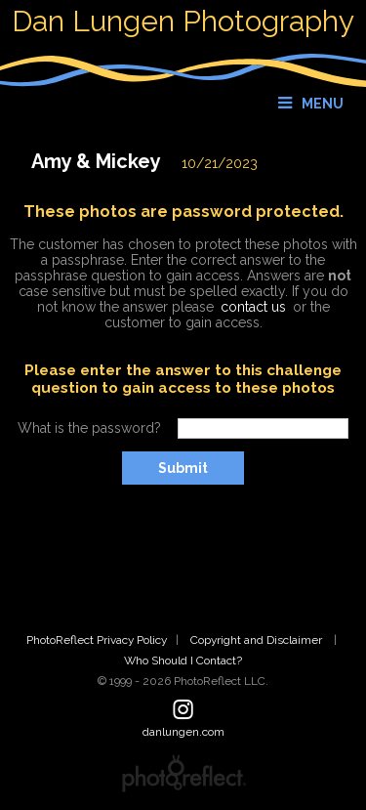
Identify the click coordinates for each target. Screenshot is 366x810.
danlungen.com (183, 732)
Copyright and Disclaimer (257, 640)
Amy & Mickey (96, 161)
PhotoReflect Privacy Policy (96, 640)
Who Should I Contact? (183, 660)
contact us (253, 307)
